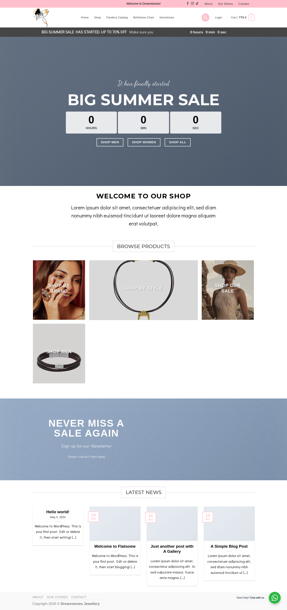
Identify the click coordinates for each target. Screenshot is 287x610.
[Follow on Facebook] (187, 3)
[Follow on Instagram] (192, 3)
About (208, 3)
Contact (243, 3)
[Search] (205, 17)
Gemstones (166, 17)
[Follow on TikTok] (197, 3)
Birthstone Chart (143, 17)
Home (85, 17)
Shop (97, 17)
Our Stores (225, 3)
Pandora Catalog (117, 17)
